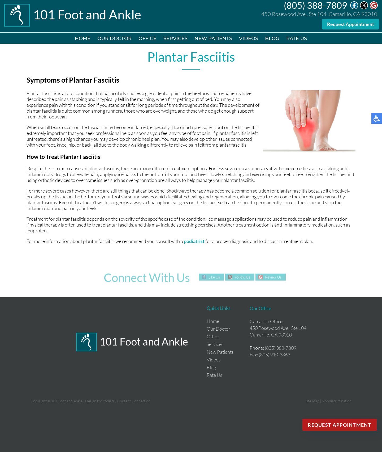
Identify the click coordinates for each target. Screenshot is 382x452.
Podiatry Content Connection (126, 401)
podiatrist (194, 241)
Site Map (312, 401)
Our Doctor (114, 38)
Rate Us (296, 38)
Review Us (273, 277)
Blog (272, 38)
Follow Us (242, 277)
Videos (248, 38)
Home (82, 38)
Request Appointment (350, 24)
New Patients (213, 38)
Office (147, 38)
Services (175, 38)
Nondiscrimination (336, 401)
